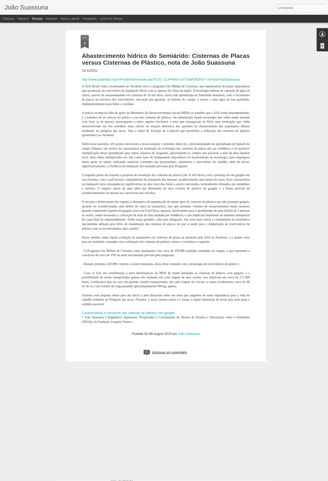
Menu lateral (70, 18)
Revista (37, 18)
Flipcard (23, 18)
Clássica (8, 18)
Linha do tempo (111, 18)
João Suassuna (189, 307)
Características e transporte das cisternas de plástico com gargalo (128, 286)
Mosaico (51, 18)
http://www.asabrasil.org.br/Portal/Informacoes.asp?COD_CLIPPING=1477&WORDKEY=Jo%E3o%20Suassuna (161, 53)
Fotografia (89, 18)
